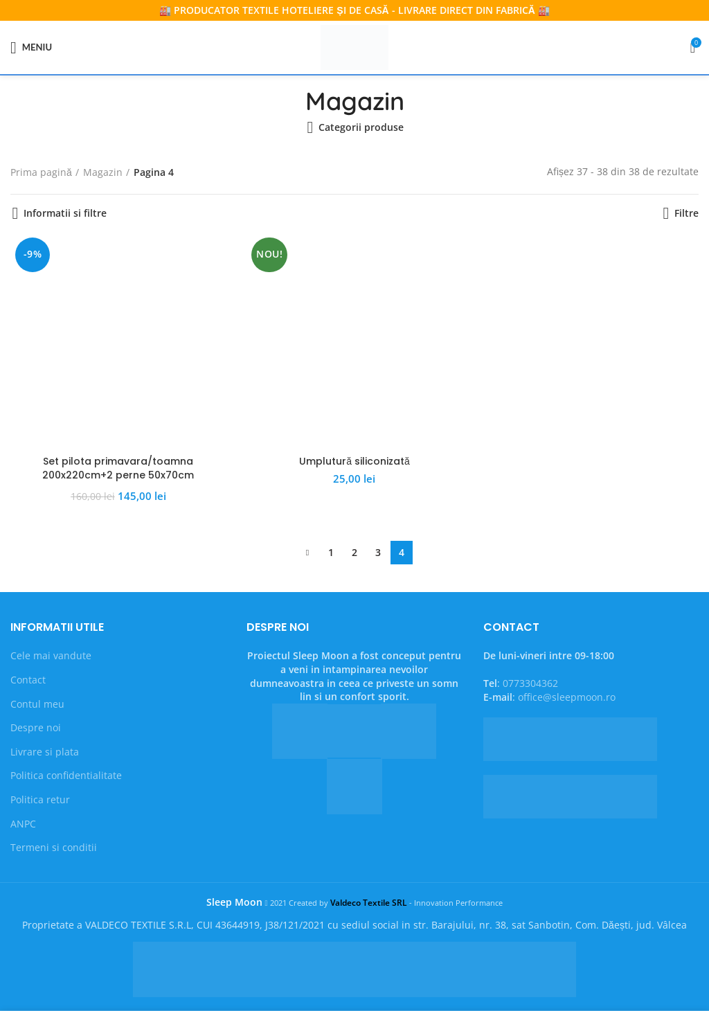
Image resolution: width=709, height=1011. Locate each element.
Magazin (103, 172)
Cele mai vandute (50, 655)
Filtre (686, 213)
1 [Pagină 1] (331, 552)
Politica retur (40, 799)
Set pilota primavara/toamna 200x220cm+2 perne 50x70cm (118, 468)
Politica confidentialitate (66, 775)
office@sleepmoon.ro (567, 697)
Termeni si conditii (53, 847)
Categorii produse (361, 127)
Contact (28, 679)
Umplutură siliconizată (354, 461)
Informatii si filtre (65, 213)
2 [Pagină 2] (354, 552)
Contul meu (37, 703)
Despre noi (35, 727)
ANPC (23, 823)
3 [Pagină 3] (378, 552)
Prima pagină (41, 172)
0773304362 (530, 683)
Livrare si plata (44, 751)
